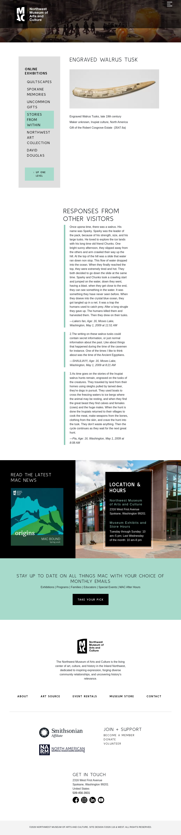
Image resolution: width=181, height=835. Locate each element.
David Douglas (36, 152)
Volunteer (112, 743)
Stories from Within (34, 119)
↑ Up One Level (39, 174)
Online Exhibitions (36, 71)
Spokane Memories (36, 91)
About (22, 696)
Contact (154, 696)
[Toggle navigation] (169, 14)
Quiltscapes (39, 82)
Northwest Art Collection (38, 137)
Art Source (50, 696)
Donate (110, 739)
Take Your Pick (91, 599)
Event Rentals (85, 696)
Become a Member (119, 735)
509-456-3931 (81, 792)
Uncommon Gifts (38, 104)
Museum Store (122, 696)
